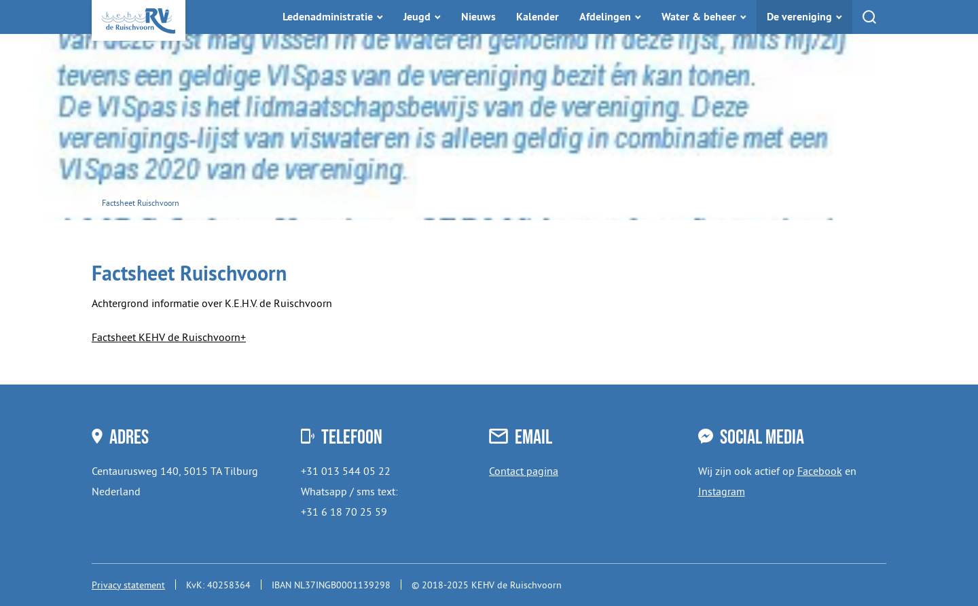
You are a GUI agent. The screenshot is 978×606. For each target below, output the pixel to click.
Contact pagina (523, 471)
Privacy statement (128, 585)
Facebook (819, 471)
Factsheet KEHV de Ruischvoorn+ (169, 337)
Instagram (721, 491)
